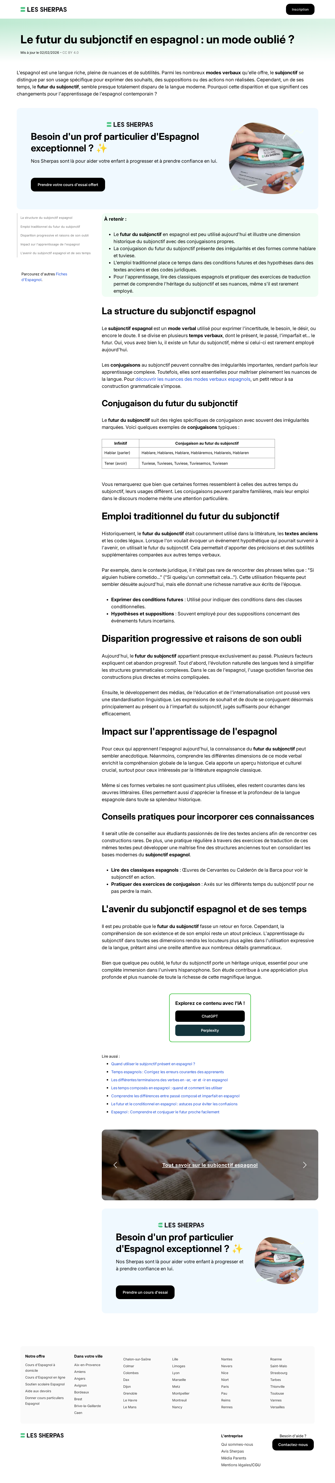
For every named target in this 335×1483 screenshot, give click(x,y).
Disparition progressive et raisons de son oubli (54, 235)
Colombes (131, 1373)
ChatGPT (210, 1016)
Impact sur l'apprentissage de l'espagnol (50, 244)
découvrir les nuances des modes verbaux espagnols (192, 379)
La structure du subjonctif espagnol (46, 218)
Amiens (80, 1372)
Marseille (179, 1380)
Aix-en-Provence (87, 1365)
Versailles (277, 1407)
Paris (225, 1386)
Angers (79, 1378)
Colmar (128, 1366)
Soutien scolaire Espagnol (45, 1384)
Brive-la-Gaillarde (87, 1406)
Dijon (127, 1386)
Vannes (276, 1400)
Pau (224, 1393)
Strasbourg (278, 1373)
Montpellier (180, 1393)
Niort (225, 1380)
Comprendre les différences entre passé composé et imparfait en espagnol (175, 1096)
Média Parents (233, 1458)
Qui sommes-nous (237, 1444)
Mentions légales (236, 1464)
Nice (224, 1373)
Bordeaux (81, 1392)
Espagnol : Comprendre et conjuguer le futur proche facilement (165, 1112)
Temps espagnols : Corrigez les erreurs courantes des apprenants (167, 1071)
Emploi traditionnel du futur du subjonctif (50, 226)
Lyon (176, 1373)
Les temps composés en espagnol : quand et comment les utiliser (166, 1087)
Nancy (177, 1407)
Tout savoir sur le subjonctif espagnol (210, 1165)
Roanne (276, 1359)
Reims (225, 1400)
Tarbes (275, 1380)
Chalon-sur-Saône (137, 1359)
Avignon (80, 1385)
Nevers (226, 1366)
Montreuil (179, 1400)
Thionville (277, 1386)
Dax (126, 1380)
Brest (78, 1399)
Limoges (178, 1366)
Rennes (227, 1407)
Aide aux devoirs (38, 1391)
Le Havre (130, 1400)
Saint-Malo (278, 1366)
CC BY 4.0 (70, 52)
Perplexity (210, 1030)
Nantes (226, 1359)
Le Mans (129, 1407)
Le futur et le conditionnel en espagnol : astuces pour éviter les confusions (174, 1104)
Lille (175, 1359)
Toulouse (277, 1393)
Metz (176, 1386)
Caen (78, 1413)
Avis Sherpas (232, 1451)
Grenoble (130, 1393)
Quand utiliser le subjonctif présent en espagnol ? (153, 1063)
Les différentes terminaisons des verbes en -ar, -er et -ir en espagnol (169, 1079)
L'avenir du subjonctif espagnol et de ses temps (55, 253)
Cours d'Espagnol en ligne (45, 1377)
